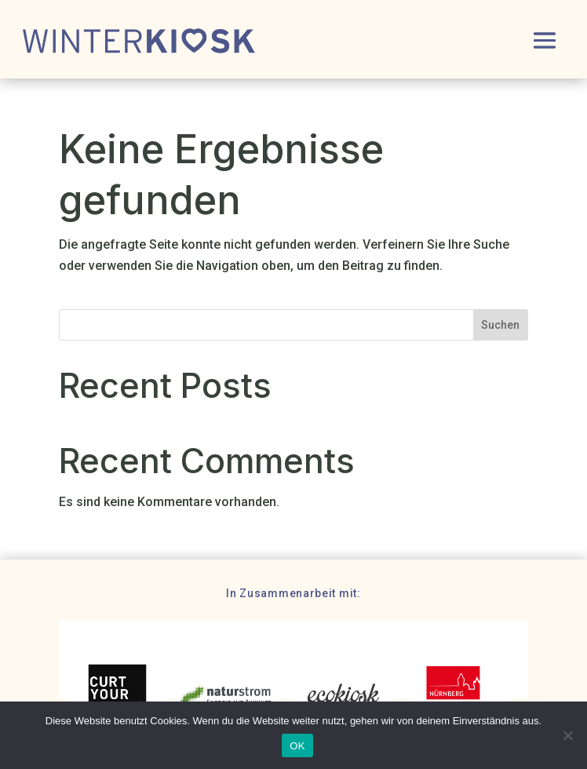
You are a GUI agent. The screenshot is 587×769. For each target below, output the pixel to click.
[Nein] (567, 735)
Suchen (500, 325)
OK (297, 746)
